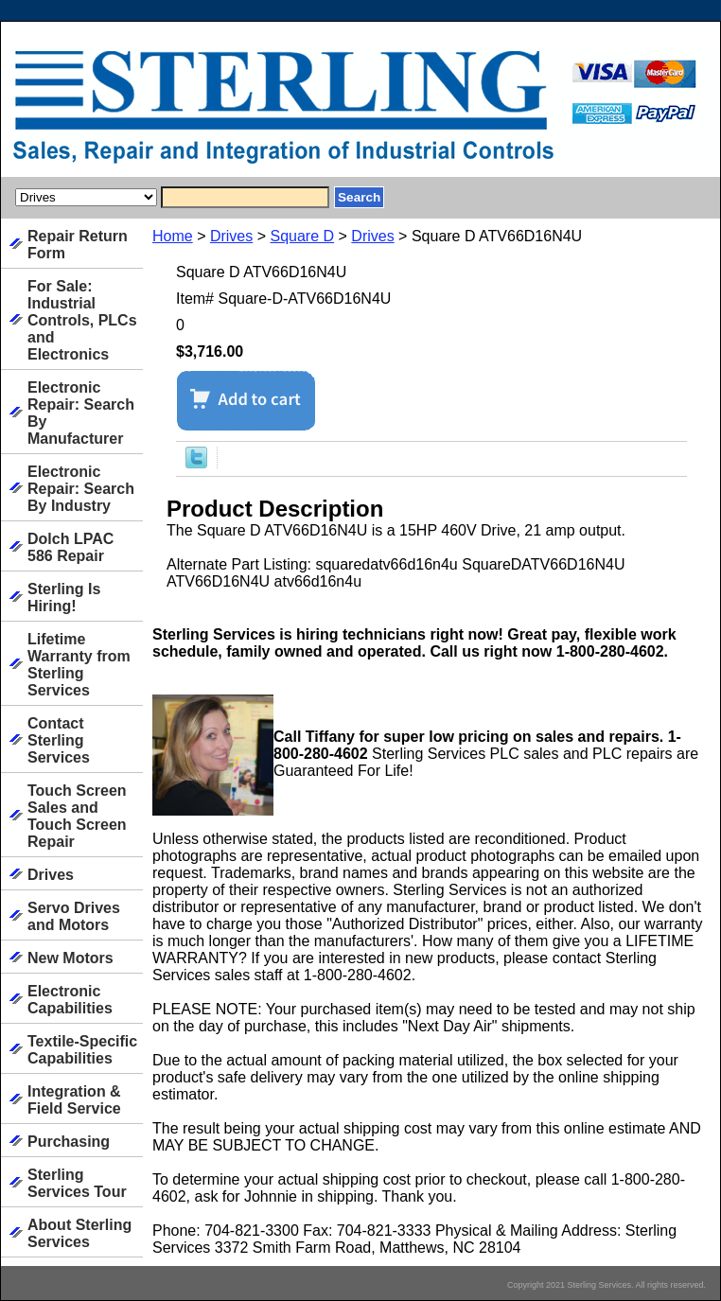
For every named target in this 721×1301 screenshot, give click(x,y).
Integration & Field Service (74, 1099)
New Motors (70, 958)
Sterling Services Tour (77, 1183)
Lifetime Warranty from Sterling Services (79, 664)
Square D (303, 236)
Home (172, 236)
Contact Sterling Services (58, 740)
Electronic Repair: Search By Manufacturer (80, 413)
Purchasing (68, 1142)
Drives (231, 236)
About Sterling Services (79, 1233)
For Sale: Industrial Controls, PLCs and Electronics (82, 320)
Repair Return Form (77, 244)
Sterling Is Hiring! (63, 597)
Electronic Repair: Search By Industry (80, 489)
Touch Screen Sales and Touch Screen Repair (77, 816)
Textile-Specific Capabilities (82, 1049)
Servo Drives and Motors (73, 916)
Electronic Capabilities (70, 999)
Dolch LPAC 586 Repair (70, 547)
